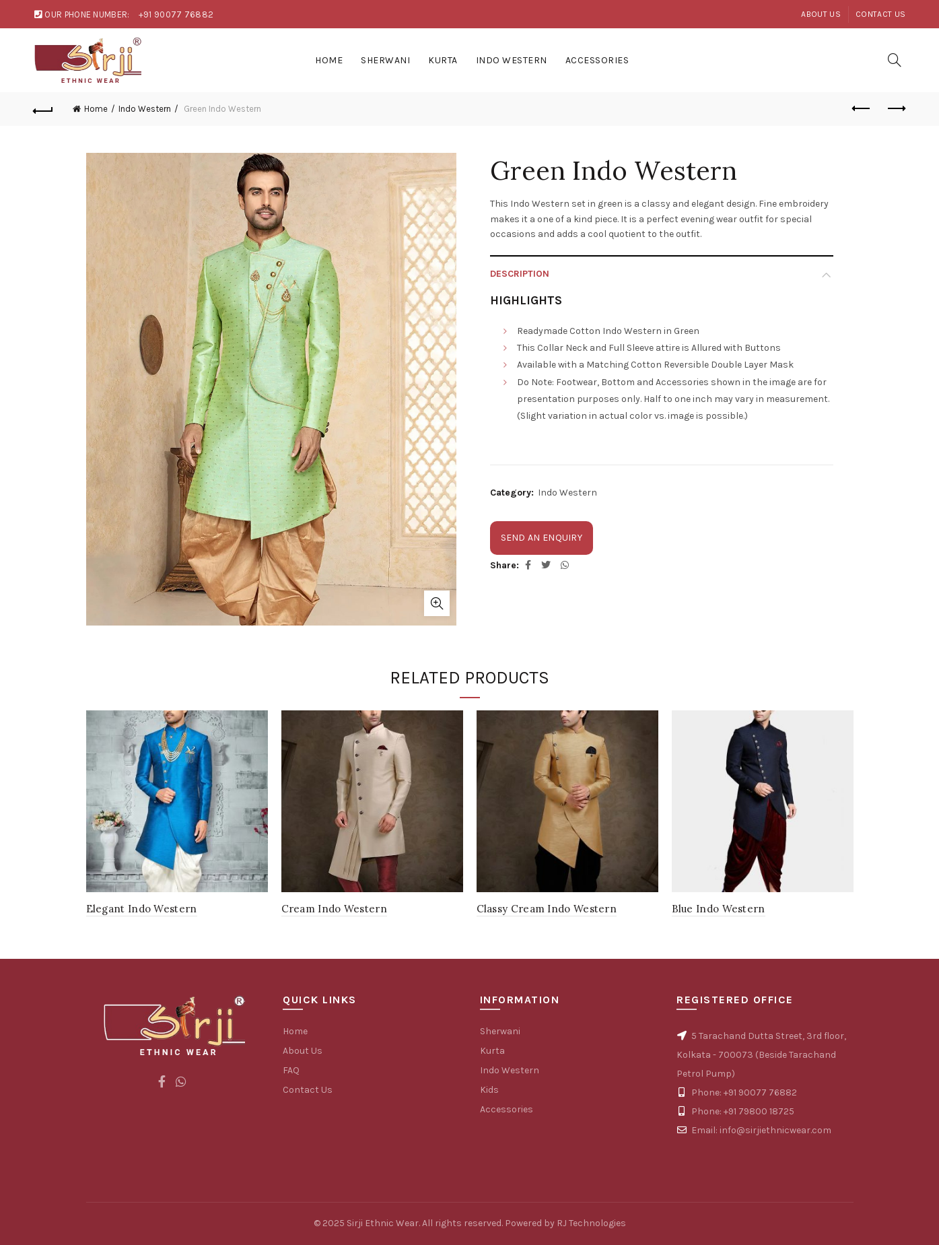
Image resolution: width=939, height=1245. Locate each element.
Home (329, 60)
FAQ (291, 1070)
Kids (489, 1090)
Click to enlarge (437, 603)
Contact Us (880, 14)
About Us (820, 14)
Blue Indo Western (718, 908)
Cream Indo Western (334, 908)
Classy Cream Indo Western (547, 908)
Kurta (443, 60)
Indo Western (511, 60)
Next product (895, 108)
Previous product (862, 108)
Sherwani (385, 60)
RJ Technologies (591, 1223)
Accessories (597, 60)
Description (519, 273)
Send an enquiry (542, 537)
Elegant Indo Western (141, 908)
